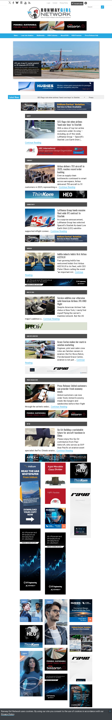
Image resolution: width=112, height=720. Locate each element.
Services (29, 248)
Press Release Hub (91, 35)
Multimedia (40, 35)
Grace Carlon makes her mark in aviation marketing (71, 343)
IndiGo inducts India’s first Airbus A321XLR (72, 255)
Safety (29, 116)
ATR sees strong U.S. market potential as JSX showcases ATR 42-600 (26, 64)
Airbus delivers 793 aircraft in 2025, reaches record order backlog (70, 169)
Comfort (29, 160)
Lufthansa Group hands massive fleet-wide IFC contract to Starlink (71, 213)
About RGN (64, 35)
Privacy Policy (64, 3)
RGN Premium (76, 35)
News (16, 35)
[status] (110, 711)
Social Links (78, 4)
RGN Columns (52, 35)
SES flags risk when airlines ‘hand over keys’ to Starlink (60, 97)
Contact (55, 3)
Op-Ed (28, 424)
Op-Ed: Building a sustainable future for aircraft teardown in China (71, 432)
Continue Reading (33, 142)
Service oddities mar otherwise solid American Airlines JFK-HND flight (71, 301)
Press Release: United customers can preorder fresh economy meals (72, 388)
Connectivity (31, 204)
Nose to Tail (30, 292)
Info (85, 3)
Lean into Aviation (27, 35)
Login (48, 3)
